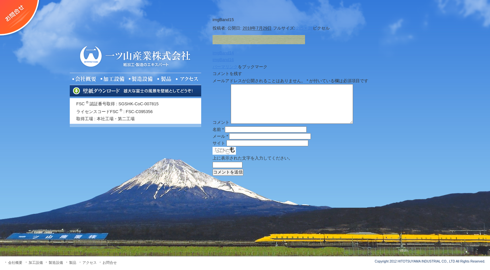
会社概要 (15, 262)
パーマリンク (225, 66)
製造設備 (56, 262)
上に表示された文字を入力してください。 (253, 158)
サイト (219, 143)
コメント (221, 122)
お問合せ (110, 262)
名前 (218, 129)
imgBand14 (223, 52)
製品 (72, 262)
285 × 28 (304, 28)
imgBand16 (223, 59)
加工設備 (36, 262)
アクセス (89, 262)
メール (220, 136)
